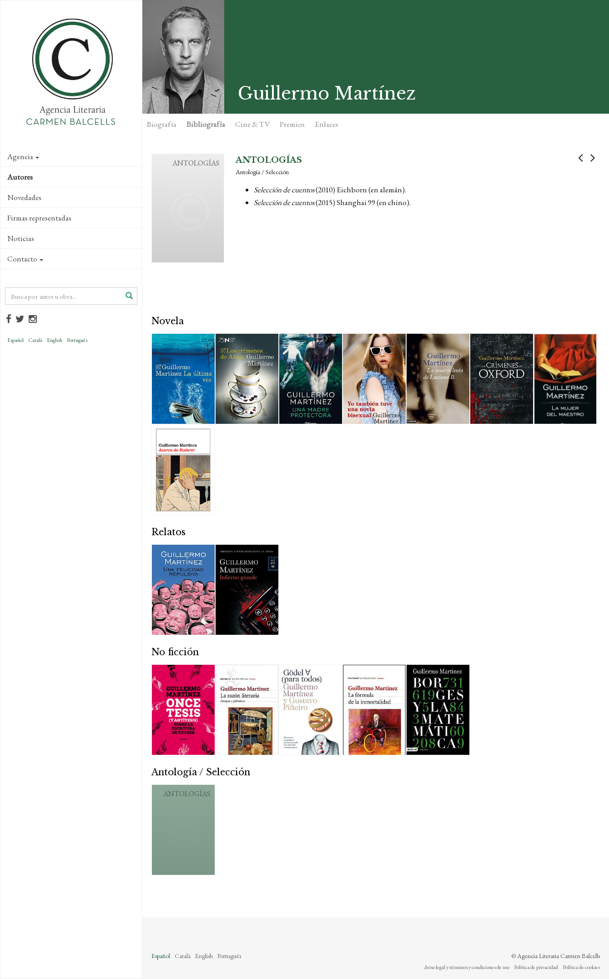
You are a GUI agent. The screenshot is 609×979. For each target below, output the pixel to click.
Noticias (20, 238)
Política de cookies (581, 967)
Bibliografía (205, 124)
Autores (20, 177)
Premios (292, 124)
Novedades (24, 197)
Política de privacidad (536, 967)
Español (15, 340)
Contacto (25, 259)
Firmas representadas (39, 218)
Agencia (23, 156)
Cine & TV (252, 124)
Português (77, 340)
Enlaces (326, 124)
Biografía (161, 124)
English (54, 340)
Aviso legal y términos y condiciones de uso (466, 967)
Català (35, 340)
